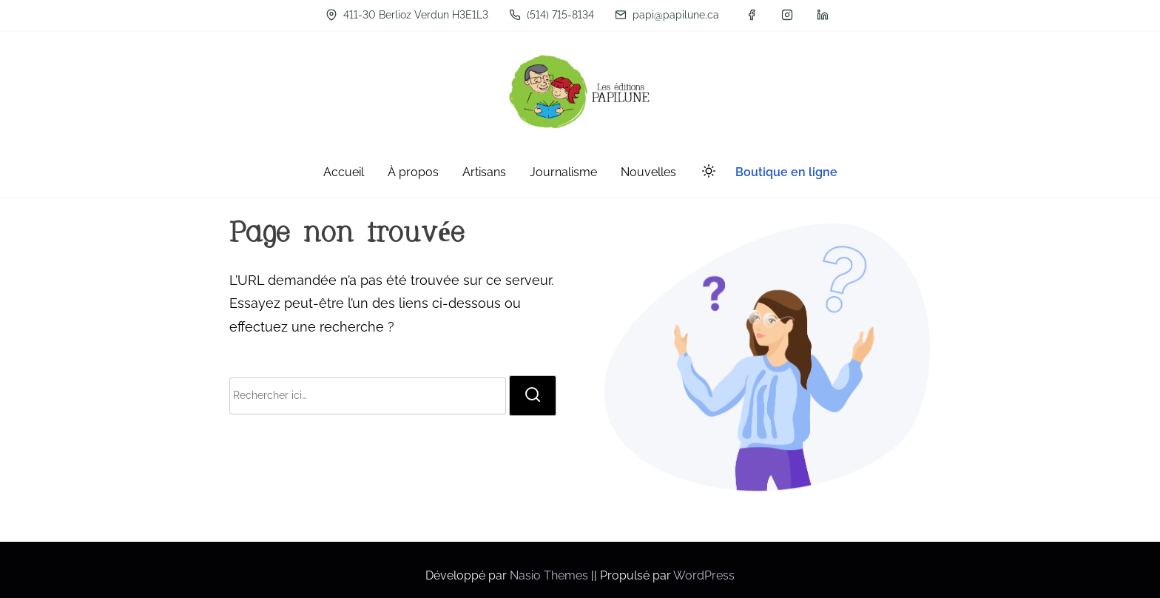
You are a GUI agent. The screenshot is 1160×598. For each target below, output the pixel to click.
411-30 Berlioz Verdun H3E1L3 (407, 15)
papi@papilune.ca (667, 15)
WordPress (704, 575)
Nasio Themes (550, 575)
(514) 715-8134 (551, 15)
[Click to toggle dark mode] (706, 173)
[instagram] (787, 15)
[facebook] (751, 15)
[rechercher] (532, 395)
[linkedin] (822, 15)
